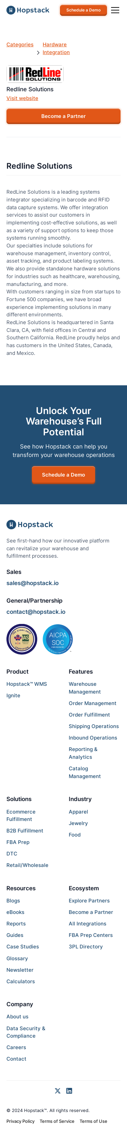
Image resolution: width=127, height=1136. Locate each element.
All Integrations (87, 923)
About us (17, 1016)
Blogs (13, 900)
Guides (14, 935)
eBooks (15, 912)
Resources (21, 888)
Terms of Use (93, 1121)
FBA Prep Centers (91, 935)
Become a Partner (63, 116)
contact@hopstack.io (35, 611)
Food (75, 834)
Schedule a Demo (83, 10)
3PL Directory (86, 946)
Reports (16, 923)
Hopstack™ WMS (26, 684)
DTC (11, 853)
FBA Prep (17, 842)
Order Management (93, 703)
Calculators (20, 981)
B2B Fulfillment (24, 830)
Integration (56, 52)
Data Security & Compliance (25, 1032)
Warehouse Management (85, 688)
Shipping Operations (94, 726)
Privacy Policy (20, 1121)
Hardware (55, 44)
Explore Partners (89, 900)
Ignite (13, 695)
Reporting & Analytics (83, 753)
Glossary (17, 958)
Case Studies (22, 946)
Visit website (22, 98)
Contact (16, 1059)
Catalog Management (85, 772)
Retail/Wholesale (27, 865)
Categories (20, 44)
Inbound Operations (93, 737)
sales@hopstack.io (32, 583)
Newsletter (20, 970)
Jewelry (78, 823)
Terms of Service (57, 1121)
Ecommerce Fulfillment (21, 815)
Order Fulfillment (89, 714)
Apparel (78, 811)
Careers (16, 1047)
